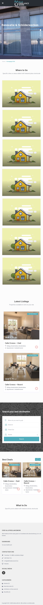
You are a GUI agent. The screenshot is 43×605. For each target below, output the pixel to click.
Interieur (6, 583)
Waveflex (6, 592)
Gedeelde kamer (19, 348)
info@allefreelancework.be (11, 561)
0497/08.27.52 (8, 558)
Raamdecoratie (8, 586)
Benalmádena (22, 346)
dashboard (9, 545)
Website (6, 563)
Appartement (10, 348)
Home (3, 61)
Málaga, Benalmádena (12, 346)
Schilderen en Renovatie (10, 589)
